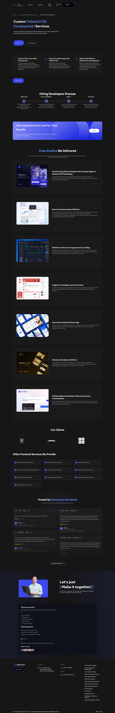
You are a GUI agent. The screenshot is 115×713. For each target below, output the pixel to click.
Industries (47, 4)
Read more (62, 548)
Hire (94, 128)
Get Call (18, 41)
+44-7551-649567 (67, 665)
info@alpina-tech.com (69, 672)
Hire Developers (88, 687)
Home (14, 13)
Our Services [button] (35, 4)
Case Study (68, 4)
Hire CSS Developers (89, 677)
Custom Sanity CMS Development (89, 666)
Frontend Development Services (28, 13)
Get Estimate (31, 41)
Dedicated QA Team (89, 691)
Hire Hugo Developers (90, 674)
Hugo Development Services (91, 672)
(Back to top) (99, 709)
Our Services (87, 689)
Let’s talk (18, 667)
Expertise (57, 4)
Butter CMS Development (90, 684)
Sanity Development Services (92, 698)
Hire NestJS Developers (90, 663)
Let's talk (18, 78)
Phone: (63, 663)
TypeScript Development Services (90, 694)
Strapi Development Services (91, 679)
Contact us (80, 4)
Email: (63, 669)
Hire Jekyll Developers (90, 670)
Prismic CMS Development (91, 682)
